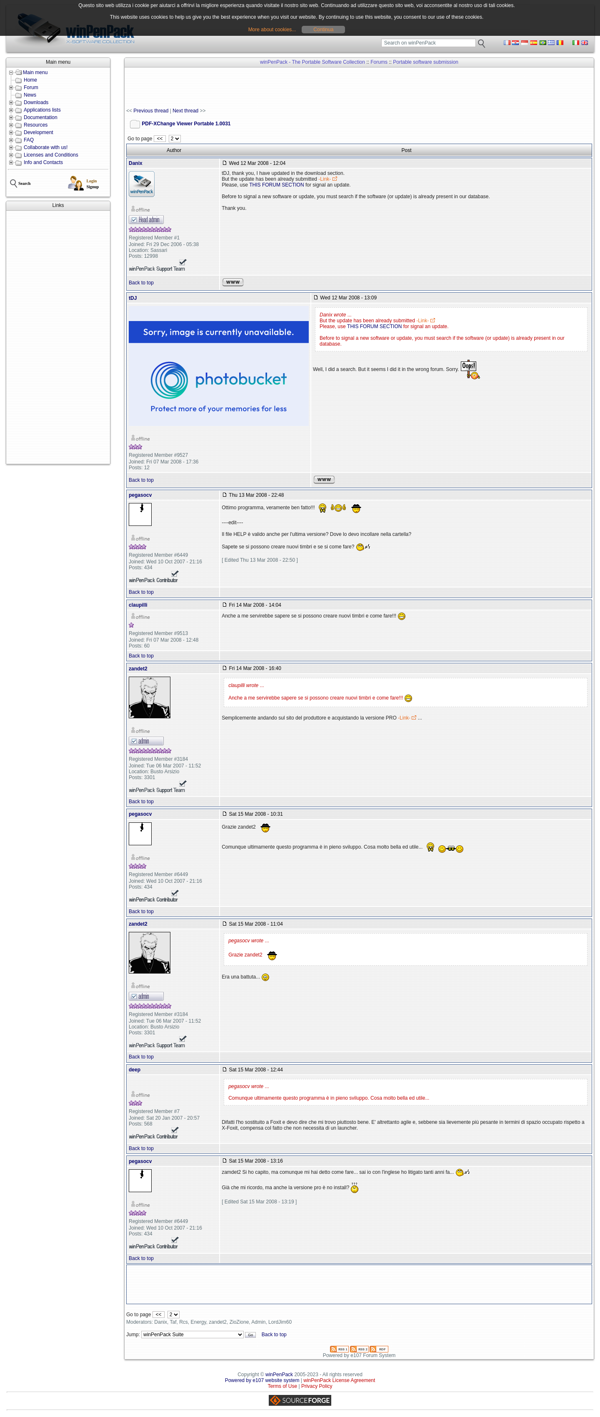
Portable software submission (425, 62)
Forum (31, 87)
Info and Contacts (43, 162)
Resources (36, 125)
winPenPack (279, 1374)
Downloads (36, 102)
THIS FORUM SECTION (276, 185)
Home (30, 80)
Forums (379, 62)
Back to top (141, 283)
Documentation (41, 117)
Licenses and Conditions (51, 155)
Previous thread (150, 111)
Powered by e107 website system (262, 1380)
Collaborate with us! (46, 147)
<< (159, 139)
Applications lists (42, 110)
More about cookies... (272, 29)
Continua (323, 29)
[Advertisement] (58, 337)
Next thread (185, 111)
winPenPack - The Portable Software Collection (312, 62)
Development (38, 132)
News (30, 95)
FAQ (29, 140)
